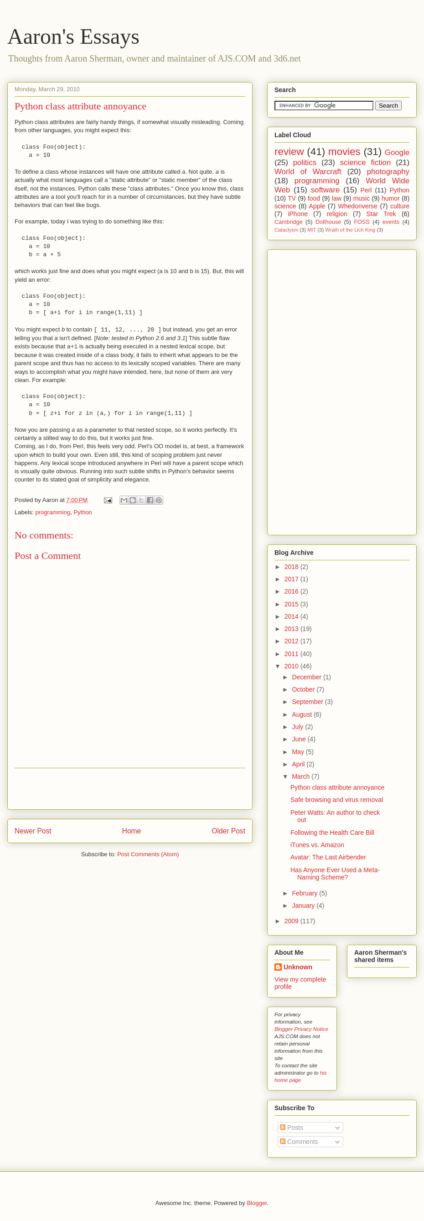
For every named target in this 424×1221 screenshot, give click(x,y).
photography (388, 171)
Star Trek (381, 213)
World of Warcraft (307, 171)
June (299, 739)
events (391, 222)
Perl (366, 190)
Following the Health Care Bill (332, 832)
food (314, 198)
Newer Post (33, 831)
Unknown (298, 967)
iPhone (298, 213)
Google (397, 152)
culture (399, 206)
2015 (292, 604)
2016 (292, 591)
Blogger (257, 1203)
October (304, 689)
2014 (292, 616)
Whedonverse (357, 206)
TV (292, 198)
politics (304, 162)
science (285, 206)
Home (131, 831)
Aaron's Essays (73, 36)
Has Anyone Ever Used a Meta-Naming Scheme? (335, 873)
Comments (299, 1141)
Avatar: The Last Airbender (328, 857)
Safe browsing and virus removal (336, 799)
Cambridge (288, 222)
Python (82, 512)
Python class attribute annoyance (80, 106)
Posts (291, 1127)
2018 (292, 566)
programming (53, 512)
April (299, 764)
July (298, 726)
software (325, 190)
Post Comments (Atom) (148, 854)
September (308, 701)
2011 (292, 653)
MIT (311, 230)
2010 (292, 666)
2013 (292, 628)
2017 (292, 579)
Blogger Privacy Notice (301, 1029)
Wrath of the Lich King (350, 230)
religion (337, 213)
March (301, 776)
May (298, 751)
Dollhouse (328, 222)
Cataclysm (286, 230)
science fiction (365, 162)
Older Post (228, 831)
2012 (292, 641)
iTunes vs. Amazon (317, 844)
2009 (292, 921)
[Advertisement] (130, 788)
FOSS (361, 222)
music (361, 198)
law (336, 198)
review (289, 151)
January (304, 905)
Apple (317, 206)
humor (391, 198)
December (307, 677)
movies (344, 151)
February (305, 893)
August (302, 714)
